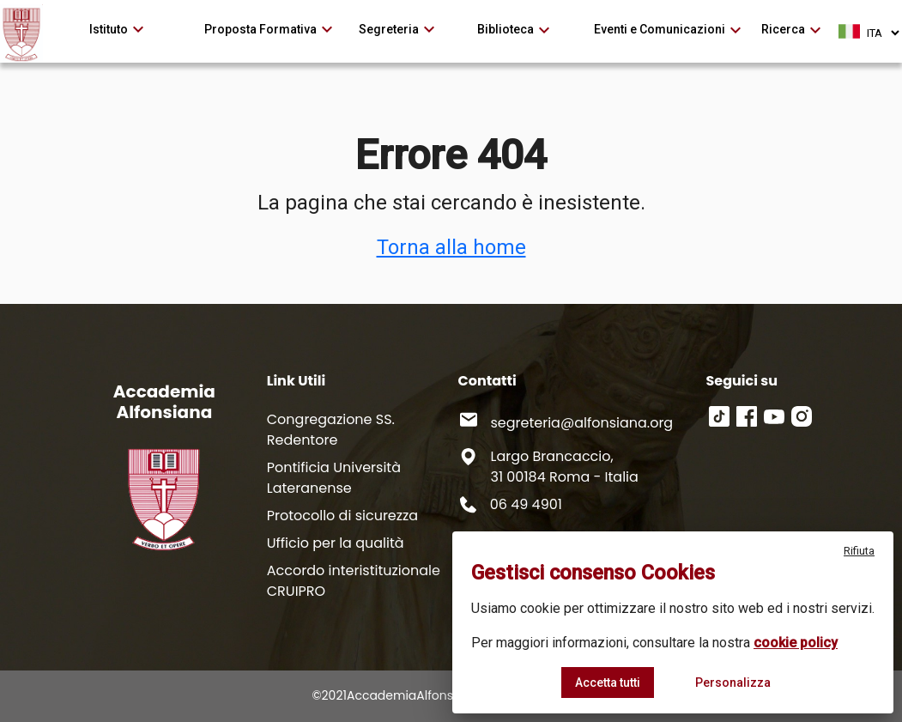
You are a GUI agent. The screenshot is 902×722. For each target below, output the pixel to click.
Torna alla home (451, 247)
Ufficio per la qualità (335, 543)
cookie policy (796, 642)
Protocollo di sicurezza (342, 515)
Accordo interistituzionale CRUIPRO (353, 581)
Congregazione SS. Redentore (331, 430)
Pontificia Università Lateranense (334, 478)
